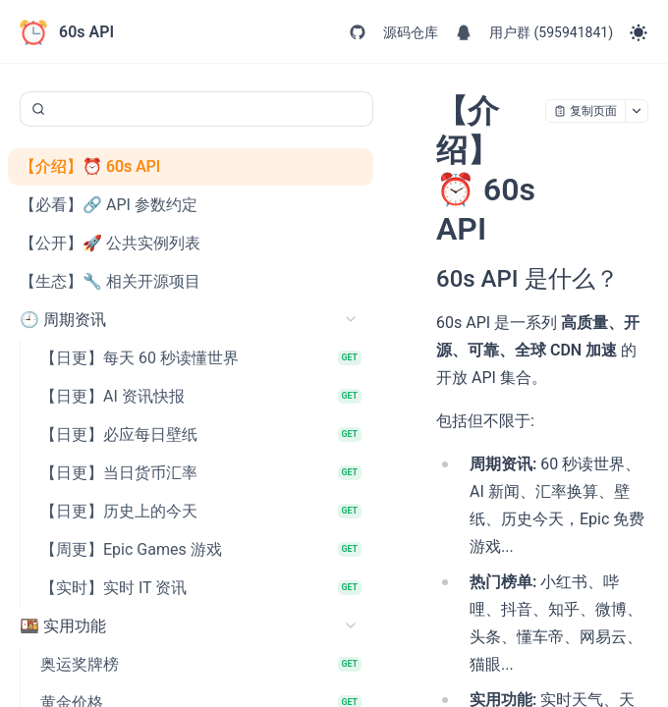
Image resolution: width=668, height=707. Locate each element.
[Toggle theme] (638, 32)
